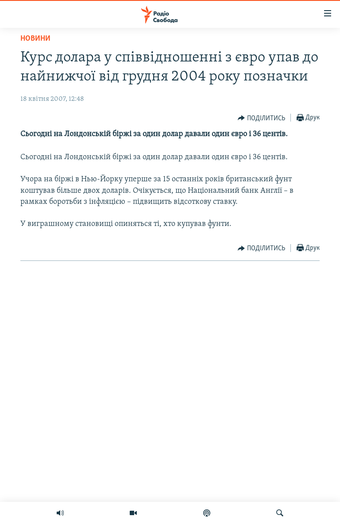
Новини (35, 38)
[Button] (261, 118)
